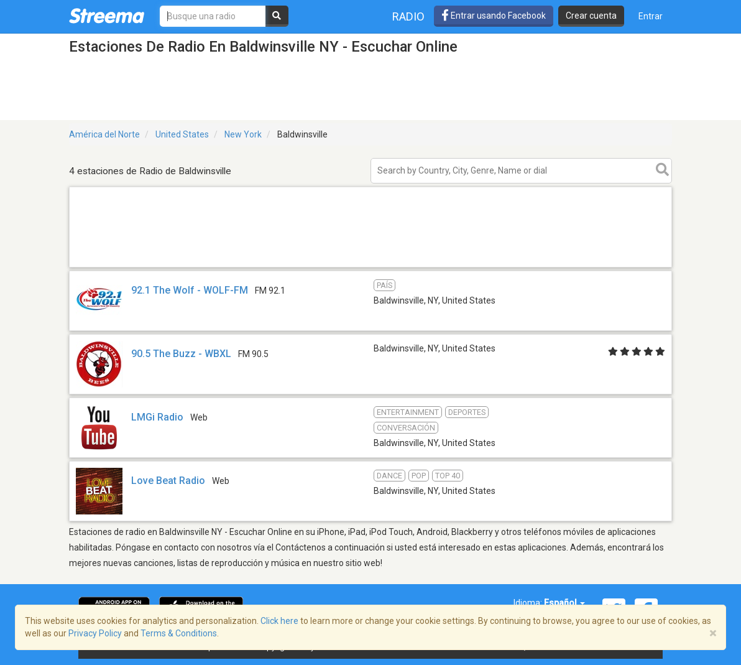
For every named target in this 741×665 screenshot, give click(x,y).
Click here (279, 621)
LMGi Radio (157, 417)
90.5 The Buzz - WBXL (181, 354)
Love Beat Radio (168, 480)
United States (182, 134)
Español (564, 603)
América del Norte (104, 134)
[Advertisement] (370, 266)
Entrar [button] (650, 16)
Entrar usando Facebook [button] (493, 16)
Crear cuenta (591, 16)
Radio (408, 16)
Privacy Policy (95, 633)
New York (243, 134)
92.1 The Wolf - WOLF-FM (189, 290)
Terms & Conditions (178, 633)
